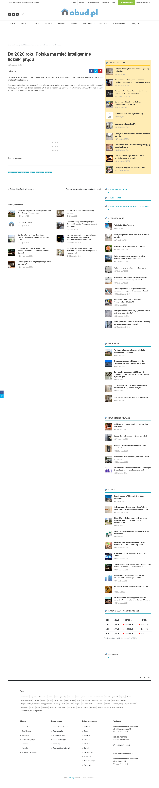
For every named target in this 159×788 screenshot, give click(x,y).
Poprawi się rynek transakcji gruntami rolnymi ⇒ (84, 189)
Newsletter (105, 2)
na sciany (57, 704)
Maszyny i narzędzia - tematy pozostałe (110, 707)
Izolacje (87, 735)
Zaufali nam (113, 198)
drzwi (50, 700)
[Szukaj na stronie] (23, 14)
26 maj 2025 (120, 592)
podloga (93, 707)
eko (66, 700)
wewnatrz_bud (87, 704)
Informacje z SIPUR (25, 222)
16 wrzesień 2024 (123, 161)
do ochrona (24, 707)
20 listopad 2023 (122, 261)
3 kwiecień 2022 (121, 473)
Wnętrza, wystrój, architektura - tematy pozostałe (36, 704)
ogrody (122, 697)
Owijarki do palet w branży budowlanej (129, 114)
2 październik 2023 (122, 316)
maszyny (36, 700)
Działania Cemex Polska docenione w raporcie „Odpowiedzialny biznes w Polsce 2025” (33, 237)
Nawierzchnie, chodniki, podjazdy (31, 711)
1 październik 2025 (122, 512)
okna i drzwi (42, 697)
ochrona (108, 704)
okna (56, 697)
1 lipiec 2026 (24, 243)
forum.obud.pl (58, 731)
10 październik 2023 (123, 327)
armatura (45, 707)
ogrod (38, 707)
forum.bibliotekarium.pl (61, 748)
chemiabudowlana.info (61, 727)
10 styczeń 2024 (122, 283)
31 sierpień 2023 (122, 559)
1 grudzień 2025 (122, 581)
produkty (63, 697)
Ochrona (87, 740)
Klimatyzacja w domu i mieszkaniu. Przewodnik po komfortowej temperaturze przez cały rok (82, 250)
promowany (62, 707)
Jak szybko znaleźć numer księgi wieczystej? (130, 436)
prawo (83, 697)
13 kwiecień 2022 (123, 127)
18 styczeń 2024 (122, 250)
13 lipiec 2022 (121, 429)
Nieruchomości (89, 761)
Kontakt (81, 2)
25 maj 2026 (120, 537)
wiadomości (25, 697)
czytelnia (33, 697)
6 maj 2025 (120, 228)
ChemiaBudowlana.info (126, 2)
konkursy (107, 700)
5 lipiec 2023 (120, 526)
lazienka (79, 707)
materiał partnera (26, 700)
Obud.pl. (72, 778)
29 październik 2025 (124, 96)
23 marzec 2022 (122, 462)
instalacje (71, 697)
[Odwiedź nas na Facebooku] (9, 14)
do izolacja (71, 707)
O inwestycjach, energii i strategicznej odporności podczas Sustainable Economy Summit (33, 250)
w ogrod (77, 704)
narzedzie (115, 700)
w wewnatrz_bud (97, 700)
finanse (56, 700)
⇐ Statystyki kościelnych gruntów (21, 189)
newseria (70, 704)
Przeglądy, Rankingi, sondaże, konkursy (127, 206)
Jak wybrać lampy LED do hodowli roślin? (130, 167)
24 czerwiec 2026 (26, 256)
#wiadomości (13, 172)
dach (63, 704)
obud (78, 700)
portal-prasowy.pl (59, 740)
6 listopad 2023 (122, 107)
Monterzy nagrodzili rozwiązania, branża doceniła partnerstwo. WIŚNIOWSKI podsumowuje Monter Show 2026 (81, 237)
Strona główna (13, 45)
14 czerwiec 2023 (122, 439)
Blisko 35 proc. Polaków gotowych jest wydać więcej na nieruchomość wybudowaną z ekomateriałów (130, 520)
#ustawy (48, 172)
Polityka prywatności (93, 2)
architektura (86, 700)
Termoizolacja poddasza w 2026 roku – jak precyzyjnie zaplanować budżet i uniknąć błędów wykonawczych (131, 374)
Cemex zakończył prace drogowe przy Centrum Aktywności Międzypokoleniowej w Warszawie (82, 224)
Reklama (73, 2)
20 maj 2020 (121, 74)
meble (32, 707)
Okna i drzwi (88, 752)
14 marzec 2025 (123, 85)
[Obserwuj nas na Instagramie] (17, 14)
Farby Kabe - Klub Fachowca (124, 225)
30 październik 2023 (123, 294)
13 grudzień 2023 (123, 171)
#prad (32, 172)
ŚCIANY (87, 727)
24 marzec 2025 (122, 603)
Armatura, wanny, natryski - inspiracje (124, 704)
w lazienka (53, 707)
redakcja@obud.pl (143, 2)
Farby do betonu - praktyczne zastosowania (130, 268)
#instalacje (24, 172)
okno (78, 697)
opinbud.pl (56, 744)
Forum (114, 2)
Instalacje (87, 757)
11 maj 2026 (120, 501)
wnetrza (50, 697)
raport (86, 707)
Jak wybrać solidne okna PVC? (126, 124)
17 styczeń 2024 (122, 271)
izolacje (43, 700)
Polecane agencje (116, 189)
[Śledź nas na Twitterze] (13, 14)
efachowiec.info (59, 735)
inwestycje (124, 700)
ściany (90, 697)
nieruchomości (98, 697)
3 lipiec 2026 (24, 225)
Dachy (86, 731)
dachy (129, 697)
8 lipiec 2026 (24, 216)
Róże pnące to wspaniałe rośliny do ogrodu (129, 246)
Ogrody (86, 748)
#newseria (40, 172)
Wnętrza (87, 744)
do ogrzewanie (98, 704)
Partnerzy (25, 735)
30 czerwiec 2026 (75, 243)
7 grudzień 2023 (123, 139)
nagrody (107, 697)
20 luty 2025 (121, 117)
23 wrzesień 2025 (122, 548)
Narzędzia (87, 765)
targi (61, 700)
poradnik (115, 697)
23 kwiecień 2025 (123, 150)
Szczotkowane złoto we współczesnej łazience (131, 397)
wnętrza (72, 700)
